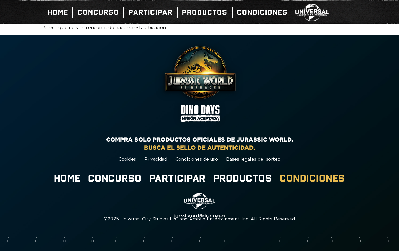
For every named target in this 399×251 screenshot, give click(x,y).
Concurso (98, 12)
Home (58, 12)
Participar (151, 12)
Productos (204, 12)
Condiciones (262, 12)
